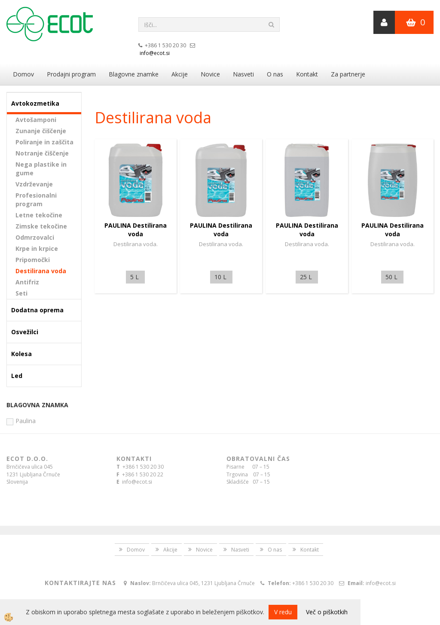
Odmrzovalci (34, 237)
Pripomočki (32, 260)
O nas (275, 74)
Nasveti (243, 74)
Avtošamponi (35, 120)
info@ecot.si (155, 53)
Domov (23, 74)
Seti (21, 293)
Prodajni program (71, 74)
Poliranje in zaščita (44, 142)
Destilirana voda (40, 271)
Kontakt (307, 74)
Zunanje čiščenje (40, 131)
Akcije (179, 74)
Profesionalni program (36, 199)
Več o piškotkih (327, 612)
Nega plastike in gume (41, 168)
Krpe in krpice (36, 248)
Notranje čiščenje (42, 153)
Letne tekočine (38, 215)
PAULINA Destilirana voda (135, 229)
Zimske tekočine (41, 226)
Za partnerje (348, 74)
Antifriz (27, 282)
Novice (210, 74)
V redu (283, 612)
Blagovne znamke (134, 74)
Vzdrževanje (34, 184)
